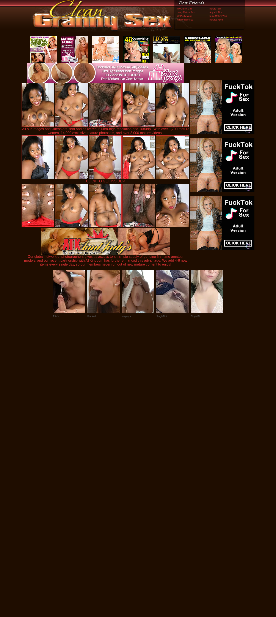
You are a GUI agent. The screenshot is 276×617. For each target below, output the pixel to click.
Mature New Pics (185, 20)
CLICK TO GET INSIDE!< (105, 181)
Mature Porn (215, 9)
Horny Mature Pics (185, 12)
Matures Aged (216, 20)
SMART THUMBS (145, 527)
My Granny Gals (184, 9)
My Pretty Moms (184, 16)
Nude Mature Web (218, 16)
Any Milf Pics (215, 12)
